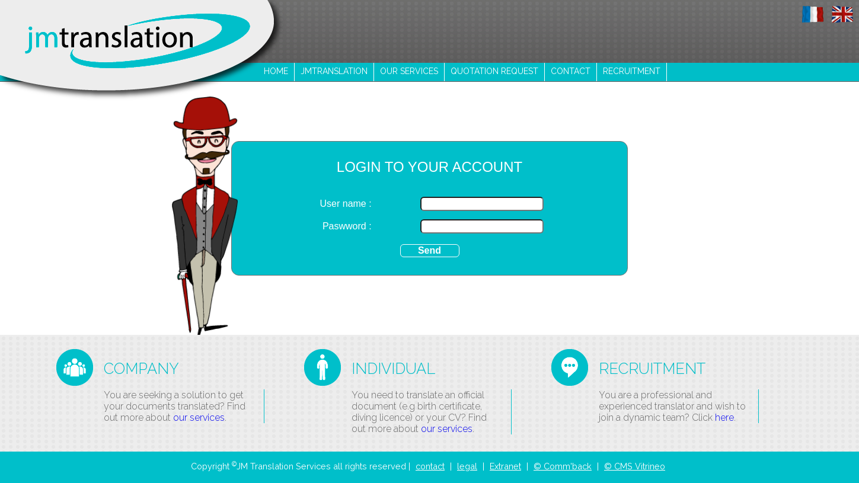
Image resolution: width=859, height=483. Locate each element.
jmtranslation (334, 71)
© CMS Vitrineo (634, 466)
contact (570, 71)
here (724, 417)
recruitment (631, 71)
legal (467, 466)
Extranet (505, 466)
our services (409, 71)
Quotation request (494, 71)
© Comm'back (563, 466)
